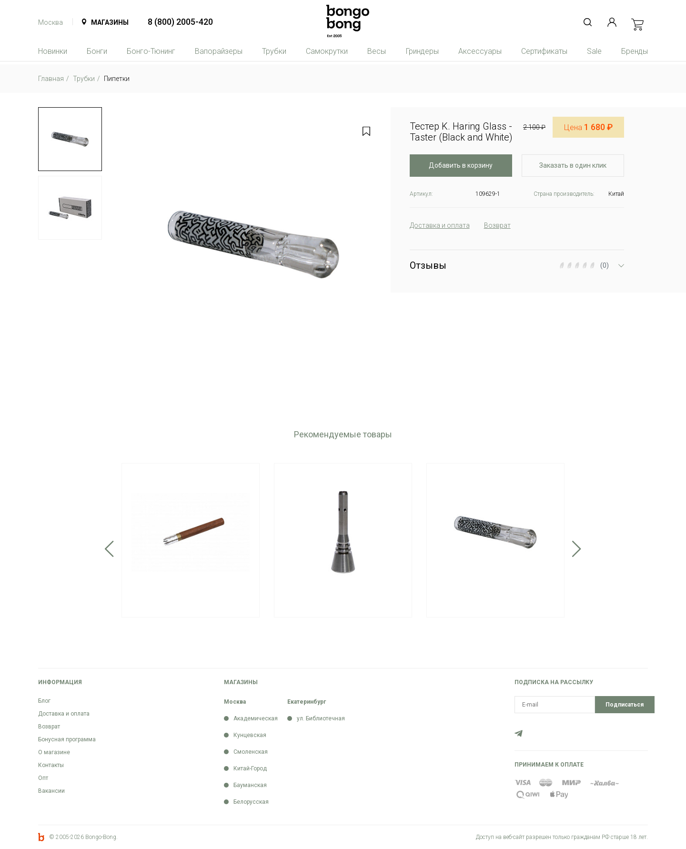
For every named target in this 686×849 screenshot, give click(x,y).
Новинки (52, 51)
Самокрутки (327, 51)
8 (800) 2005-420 (180, 22)
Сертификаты (544, 51)
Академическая (255, 718)
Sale (594, 51)
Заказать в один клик (572, 165)
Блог (44, 700)
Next (576, 549)
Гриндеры (422, 51)
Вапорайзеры (218, 51)
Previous (109, 549)
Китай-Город (250, 768)
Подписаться (624, 704)
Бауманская (250, 785)
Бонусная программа (67, 739)
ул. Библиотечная (321, 718)
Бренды (634, 51)
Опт (43, 778)
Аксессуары (480, 51)
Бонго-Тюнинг (151, 51)
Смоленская (250, 751)
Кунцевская (249, 735)
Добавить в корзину (461, 165)
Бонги (97, 51)
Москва (50, 22)
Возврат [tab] (497, 225)
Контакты (51, 765)
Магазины (110, 22)
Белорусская (251, 801)
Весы (376, 51)
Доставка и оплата (64, 713)
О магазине (54, 752)
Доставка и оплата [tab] (440, 225)
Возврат (49, 726)
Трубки (274, 51)
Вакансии (51, 791)
